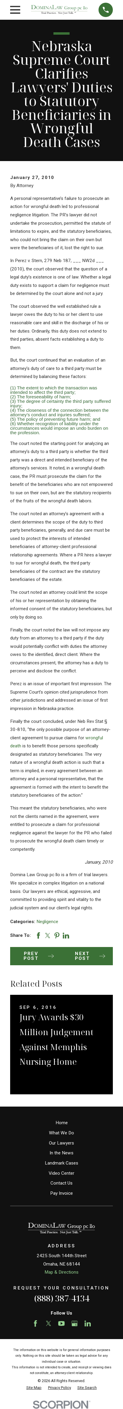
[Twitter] (48, 1323)
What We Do (61, 1133)
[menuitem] (33, 1387)
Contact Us (61, 1183)
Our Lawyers (61, 1143)
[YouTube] (61, 1323)
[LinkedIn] (87, 1323)
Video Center (61, 1173)
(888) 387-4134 (61, 1298)
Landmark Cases (61, 1163)
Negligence (47, 921)
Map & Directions (61, 1272)
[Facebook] (35, 1323)
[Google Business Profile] (74, 1323)
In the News (61, 1153)
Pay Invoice (61, 1193)
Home (62, 1122)
